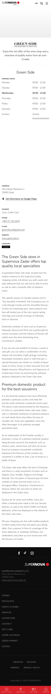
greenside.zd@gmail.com (13, 230)
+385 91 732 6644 (11, 221)
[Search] (41, 3)
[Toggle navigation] (46, 3)
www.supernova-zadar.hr (14, 580)
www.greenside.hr (10, 238)
